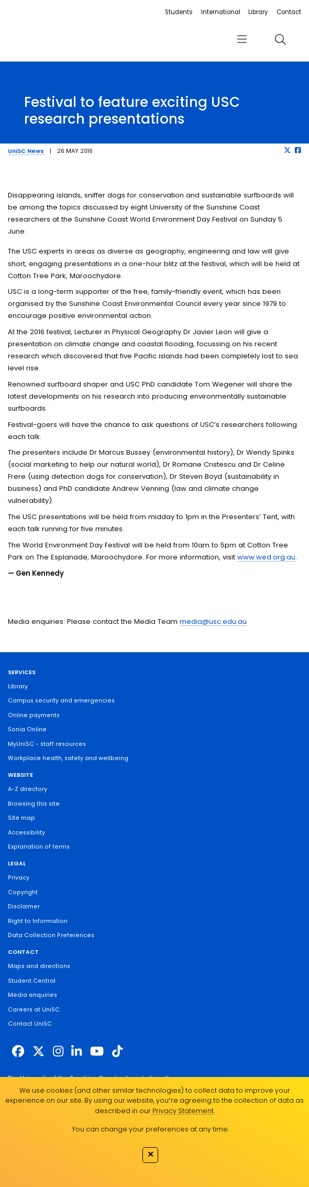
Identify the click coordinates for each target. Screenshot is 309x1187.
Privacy (18, 878)
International (220, 12)
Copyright (23, 892)
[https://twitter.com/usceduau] (38, 1051)
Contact (289, 12)
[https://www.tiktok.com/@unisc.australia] (117, 1051)
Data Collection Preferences (51, 935)
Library (258, 12)
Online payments (34, 715)
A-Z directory (27, 789)
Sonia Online (27, 729)
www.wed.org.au (266, 557)
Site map (21, 818)
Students (179, 12)
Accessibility (26, 833)
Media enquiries (32, 995)
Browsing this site (34, 804)
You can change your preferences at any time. (150, 1129)
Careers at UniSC (34, 1010)
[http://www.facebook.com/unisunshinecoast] (18, 1051)
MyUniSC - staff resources (47, 744)
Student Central (32, 981)
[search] (280, 39)
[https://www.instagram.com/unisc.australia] (58, 1051)
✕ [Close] (150, 1154)
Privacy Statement (183, 1110)
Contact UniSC (30, 1024)
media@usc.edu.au (213, 622)
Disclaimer (24, 906)
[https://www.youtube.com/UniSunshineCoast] (97, 1051)
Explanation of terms (39, 847)
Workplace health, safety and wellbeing (68, 758)
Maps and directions (39, 966)
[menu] (242, 39)
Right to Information (38, 921)
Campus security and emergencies (61, 701)
